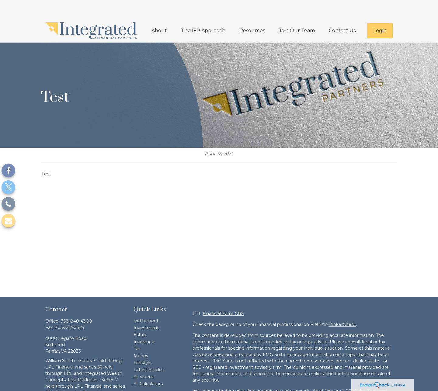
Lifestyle (142, 344)
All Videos (144, 358)
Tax (137, 330)
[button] (159, 12)
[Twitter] (8, 187)
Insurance (144, 323)
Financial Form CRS (223, 295)
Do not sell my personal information (253, 385)
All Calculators (148, 365)
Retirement (146, 302)
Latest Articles (149, 351)
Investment (146, 309)
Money (141, 337)
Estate (141, 316)
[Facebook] (8, 170)
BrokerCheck (342, 306)
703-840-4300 (76, 303)
